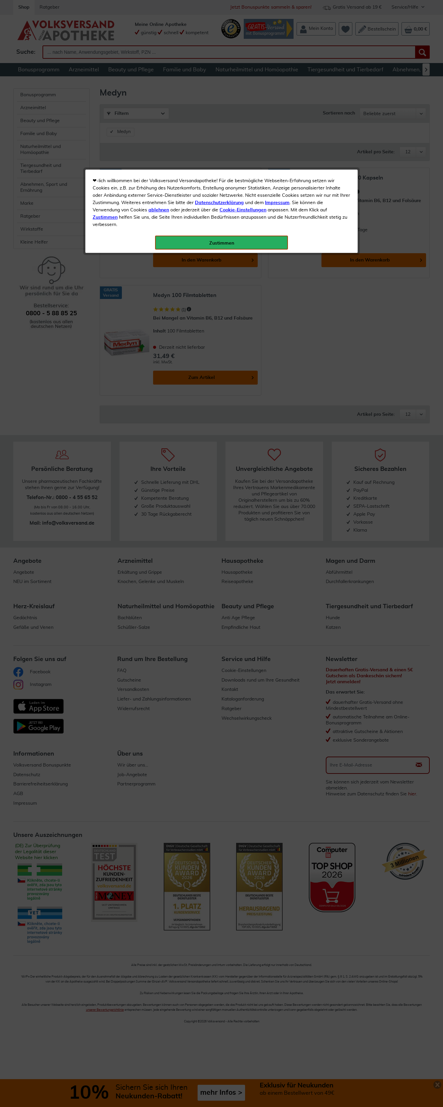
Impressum (277, 149)
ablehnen (158, 156)
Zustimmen (105, 163)
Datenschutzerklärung (219, 149)
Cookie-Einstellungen (243, 156)
